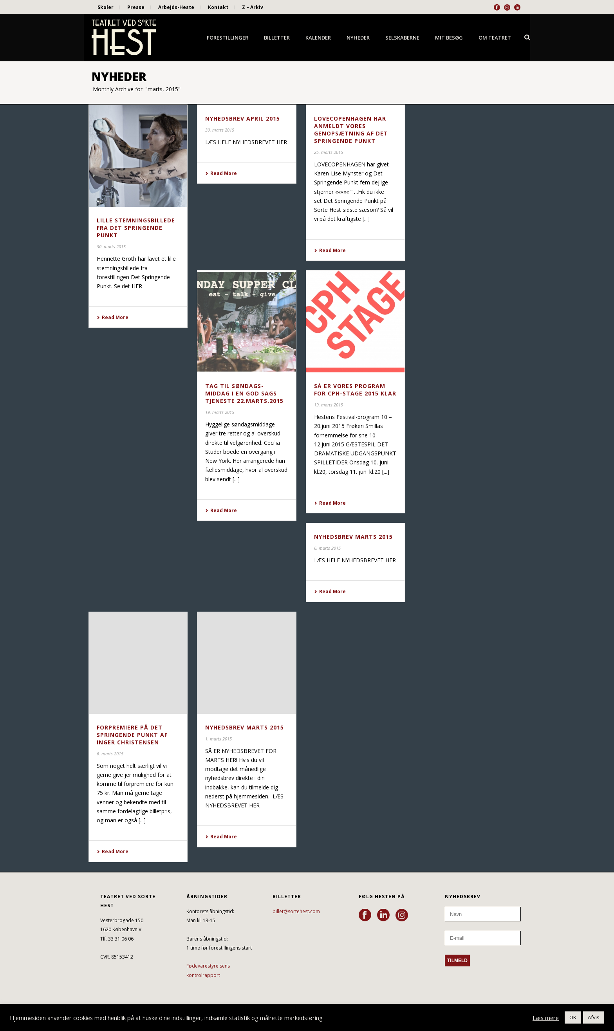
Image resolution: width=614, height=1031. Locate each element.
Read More (112, 317)
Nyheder (358, 37)
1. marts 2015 (218, 739)
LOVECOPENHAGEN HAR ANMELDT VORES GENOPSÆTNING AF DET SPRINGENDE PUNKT (351, 129)
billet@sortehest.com (296, 911)
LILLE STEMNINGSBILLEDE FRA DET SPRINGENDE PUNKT (136, 228)
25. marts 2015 (328, 152)
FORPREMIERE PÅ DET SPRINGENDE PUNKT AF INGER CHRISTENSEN (132, 735)
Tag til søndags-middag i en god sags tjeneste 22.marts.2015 (244, 393)
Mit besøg (449, 37)
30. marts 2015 (111, 246)
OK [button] (572, 1017)
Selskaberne (402, 37)
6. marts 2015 (327, 548)
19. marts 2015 (219, 412)
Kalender (318, 37)
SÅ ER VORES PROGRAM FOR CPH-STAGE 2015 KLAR (355, 389)
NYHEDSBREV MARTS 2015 (353, 536)
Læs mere (546, 1017)
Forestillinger (227, 37)
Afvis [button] (594, 1017)
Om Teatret (495, 37)
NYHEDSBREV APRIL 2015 (242, 118)
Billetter (277, 37)
